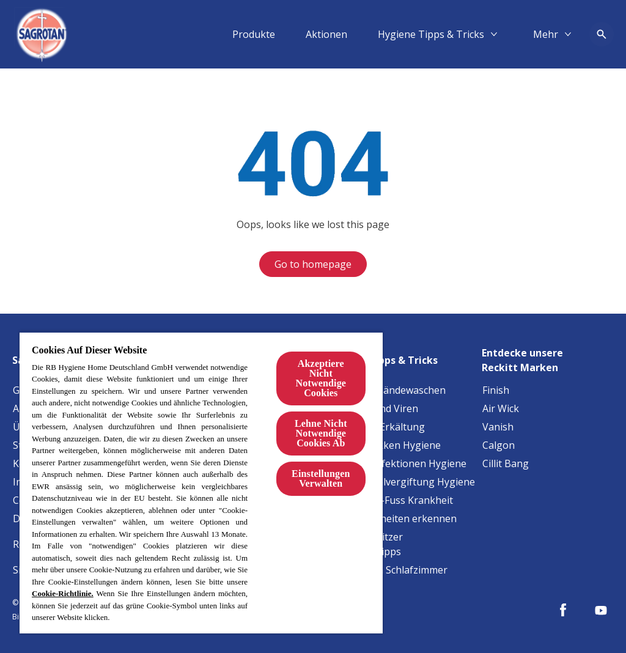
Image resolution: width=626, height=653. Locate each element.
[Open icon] (601, 34)
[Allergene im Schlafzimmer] (386, 570)
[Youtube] (601, 610)
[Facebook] (563, 610)
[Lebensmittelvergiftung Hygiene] (400, 482)
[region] (201, 482)
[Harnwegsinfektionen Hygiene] (396, 463)
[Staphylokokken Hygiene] (383, 445)
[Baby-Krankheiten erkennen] (391, 518)
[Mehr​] (545, 34)
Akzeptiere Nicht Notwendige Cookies (321, 378)
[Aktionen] (326, 34)
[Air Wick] (501, 408)
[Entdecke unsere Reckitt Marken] (548, 356)
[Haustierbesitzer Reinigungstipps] (400, 544)
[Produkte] (254, 34)
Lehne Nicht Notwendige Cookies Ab (321, 433)
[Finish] (496, 390)
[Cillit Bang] (505, 463)
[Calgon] (498, 445)
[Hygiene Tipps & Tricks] (431, 34)
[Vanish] (498, 427)
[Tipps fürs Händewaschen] (385, 390)
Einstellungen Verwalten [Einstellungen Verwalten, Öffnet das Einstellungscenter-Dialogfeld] (321, 478)
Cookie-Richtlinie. (63, 593)
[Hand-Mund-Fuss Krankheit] (389, 500)
